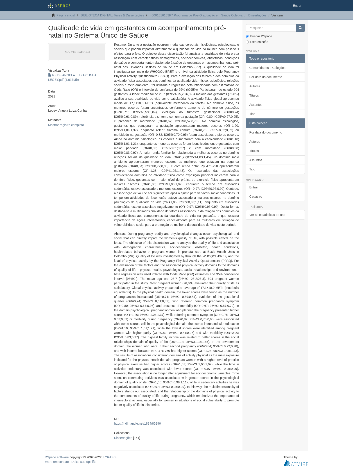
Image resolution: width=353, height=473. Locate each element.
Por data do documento (265, 77)
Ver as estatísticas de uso (267, 215)
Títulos (254, 95)
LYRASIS (109, 457)
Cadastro (255, 196)
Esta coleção (257, 42)
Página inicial (66, 15)
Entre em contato (57, 462)
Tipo (252, 114)
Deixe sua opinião (83, 462)
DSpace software (57, 457)
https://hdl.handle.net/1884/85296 (137, 423)
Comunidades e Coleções (267, 68)
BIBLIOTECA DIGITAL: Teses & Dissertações (112, 15)
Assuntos (255, 104)
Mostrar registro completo (66, 125)
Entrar (253, 187)
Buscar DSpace (259, 36)
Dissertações (257, 15)
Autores (254, 86)
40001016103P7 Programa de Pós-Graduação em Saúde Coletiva (196, 15)
